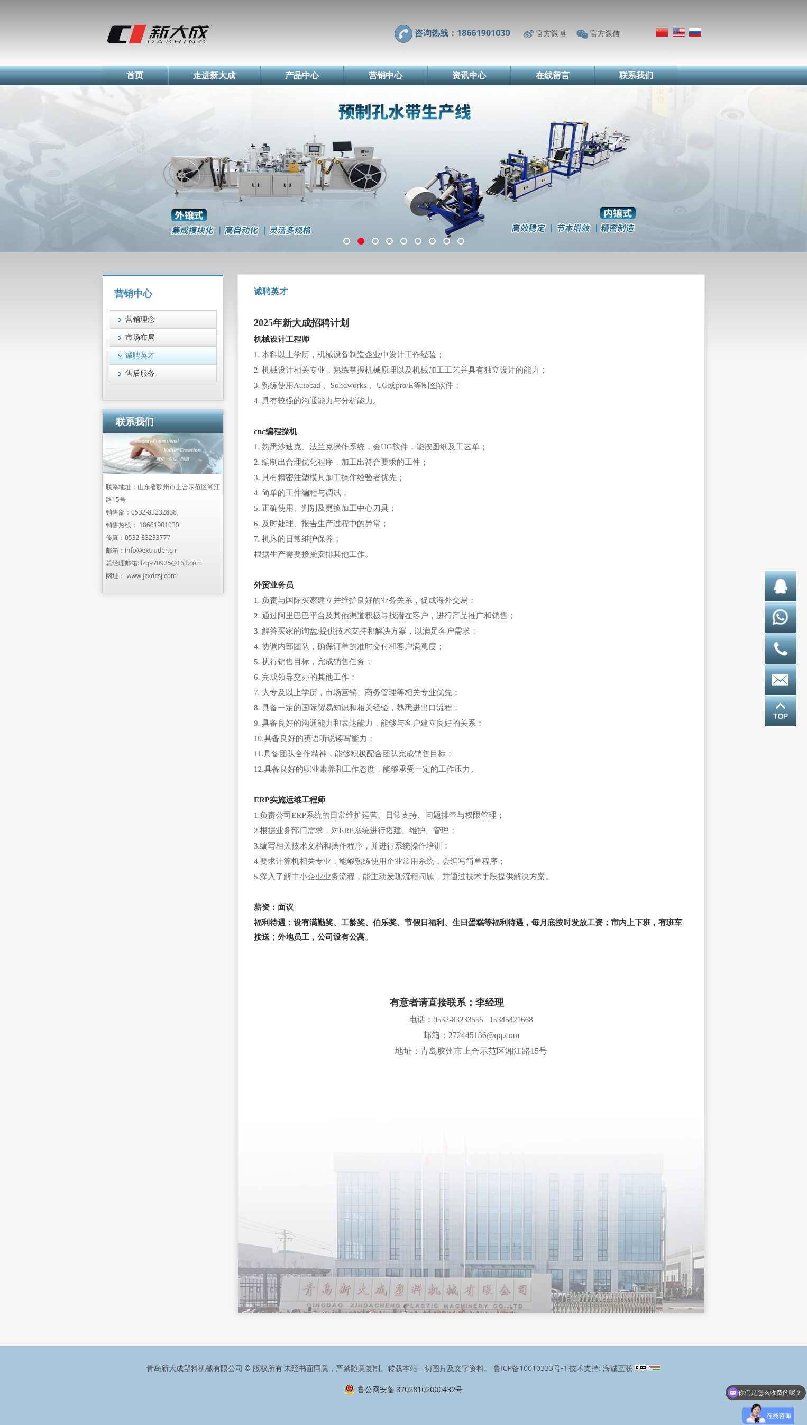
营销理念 (140, 319)
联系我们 (636, 75)
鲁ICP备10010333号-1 (530, 1368)
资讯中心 (469, 75)
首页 (134, 75)
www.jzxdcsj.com (151, 575)
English (679, 32)
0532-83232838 (154, 512)
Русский (695, 32)
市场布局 (140, 337)
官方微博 (551, 33)
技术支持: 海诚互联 (600, 1368)
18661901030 (159, 524)
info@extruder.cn (150, 550)
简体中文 (662, 32)
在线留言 (553, 75)
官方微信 (605, 33)
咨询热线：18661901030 (462, 33)
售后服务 (140, 373)
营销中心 (385, 75)
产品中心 (302, 75)
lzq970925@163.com (171, 562)
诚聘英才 (140, 355)
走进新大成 (214, 75)
